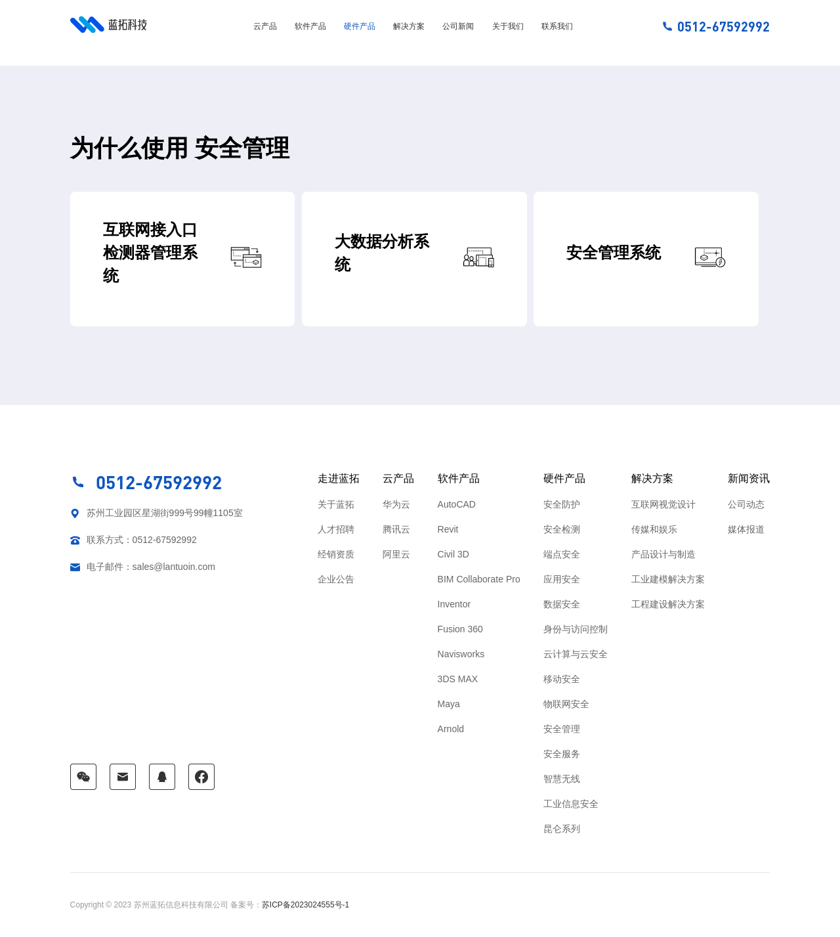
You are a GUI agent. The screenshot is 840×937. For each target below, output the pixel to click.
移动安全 (561, 679)
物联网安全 (566, 704)
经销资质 (336, 554)
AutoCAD (457, 504)
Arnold (451, 729)
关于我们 (508, 26)
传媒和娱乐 (654, 529)
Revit (448, 529)
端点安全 (561, 554)
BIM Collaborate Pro (479, 579)
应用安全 (561, 579)
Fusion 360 (460, 629)
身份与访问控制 (575, 629)
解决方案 (409, 26)
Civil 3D (453, 554)
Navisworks (461, 654)
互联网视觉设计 (663, 504)
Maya (449, 704)
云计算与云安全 (575, 654)
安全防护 (561, 504)
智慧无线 (561, 779)
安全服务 (561, 754)
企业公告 (336, 579)
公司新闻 (458, 26)
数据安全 (561, 604)
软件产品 (310, 26)
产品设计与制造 (663, 554)
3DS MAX (458, 679)
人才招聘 (336, 529)
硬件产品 (359, 26)
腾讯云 (396, 529)
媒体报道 (746, 529)
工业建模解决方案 (668, 579)
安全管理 (561, 729)
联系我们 (557, 26)
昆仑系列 (561, 828)
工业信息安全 (570, 803)
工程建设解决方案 (668, 604)
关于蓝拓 (336, 504)
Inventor (454, 604)
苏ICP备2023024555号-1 (305, 904)
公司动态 (746, 504)
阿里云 (396, 554)
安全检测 (561, 529)
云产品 (265, 26)
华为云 (396, 504)
